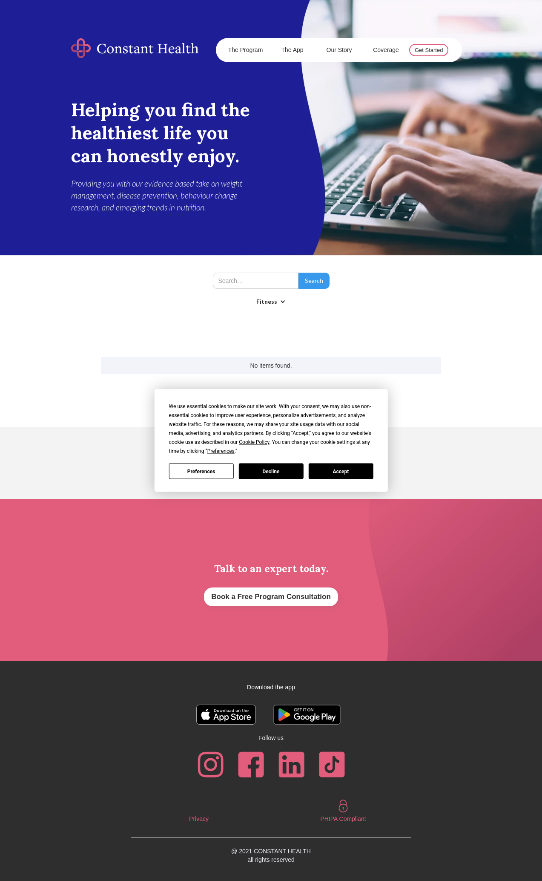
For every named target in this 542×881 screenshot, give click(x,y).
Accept (341, 471)
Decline (270, 471)
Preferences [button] (221, 451)
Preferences (201, 471)
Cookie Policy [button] (254, 442)
